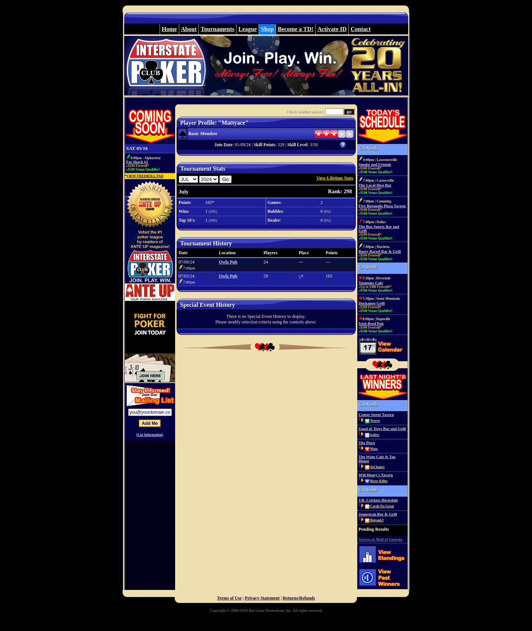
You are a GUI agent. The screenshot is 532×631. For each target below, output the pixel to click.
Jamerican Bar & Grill (378, 514)
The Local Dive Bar (375, 185)
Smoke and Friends (375, 164)
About (189, 29)
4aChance (377, 467)
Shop (267, 29)
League (247, 29)
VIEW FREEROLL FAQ (144, 176)
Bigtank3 (376, 520)
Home (169, 29)
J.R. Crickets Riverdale (378, 500)
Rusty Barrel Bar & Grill (380, 251)
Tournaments (217, 29)
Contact (361, 29)
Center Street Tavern (376, 415)
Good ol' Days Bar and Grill (382, 429)
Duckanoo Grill (372, 303)
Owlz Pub (228, 262)
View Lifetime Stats (334, 178)
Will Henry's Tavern (376, 475)
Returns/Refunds (299, 598)
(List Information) (149, 435)
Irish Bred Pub (371, 324)
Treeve (375, 421)
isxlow (374, 435)
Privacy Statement (262, 598)
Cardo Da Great (382, 506)
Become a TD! (296, 29)
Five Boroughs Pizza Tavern (382, 206)
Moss (374, 449)
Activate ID (332, 29)
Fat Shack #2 (137, 162)
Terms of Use (229, 598)
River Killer (379, 481)
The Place (367, 443)
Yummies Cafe (371, 283)
